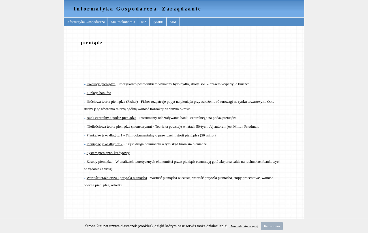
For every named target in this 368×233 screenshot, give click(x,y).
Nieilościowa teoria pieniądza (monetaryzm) (119, 126)
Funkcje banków (99, 93)
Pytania (158, 22)
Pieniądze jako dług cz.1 (105, 135)
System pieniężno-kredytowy (108, 153)
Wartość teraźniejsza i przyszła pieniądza (117, 178)
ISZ (144, 22)
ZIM (173, 22)
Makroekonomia (123, 22)
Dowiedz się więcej (243, 226)
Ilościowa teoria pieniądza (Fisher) (112, 101)
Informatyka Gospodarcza (86, 22)
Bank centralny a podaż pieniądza (111, 118)
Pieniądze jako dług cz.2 (105, 144)
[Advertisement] (184, 63)
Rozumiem (272, 226)
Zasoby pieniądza (99, 161)
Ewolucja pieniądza (101, 84)
